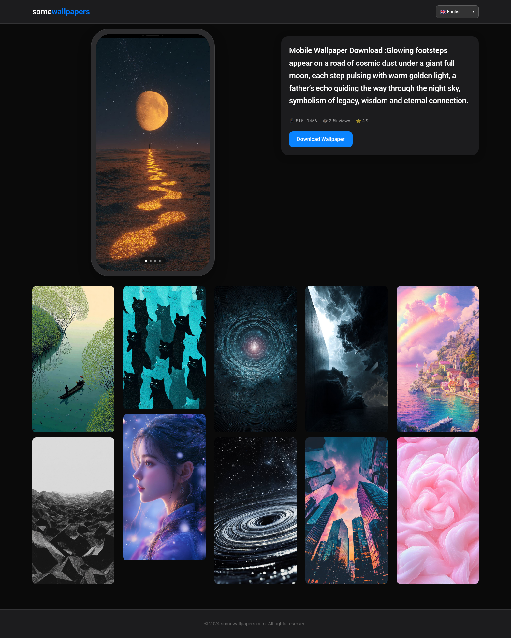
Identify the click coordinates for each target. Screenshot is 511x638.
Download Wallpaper (321, 139)
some (61, 11)
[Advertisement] (380, 216)
